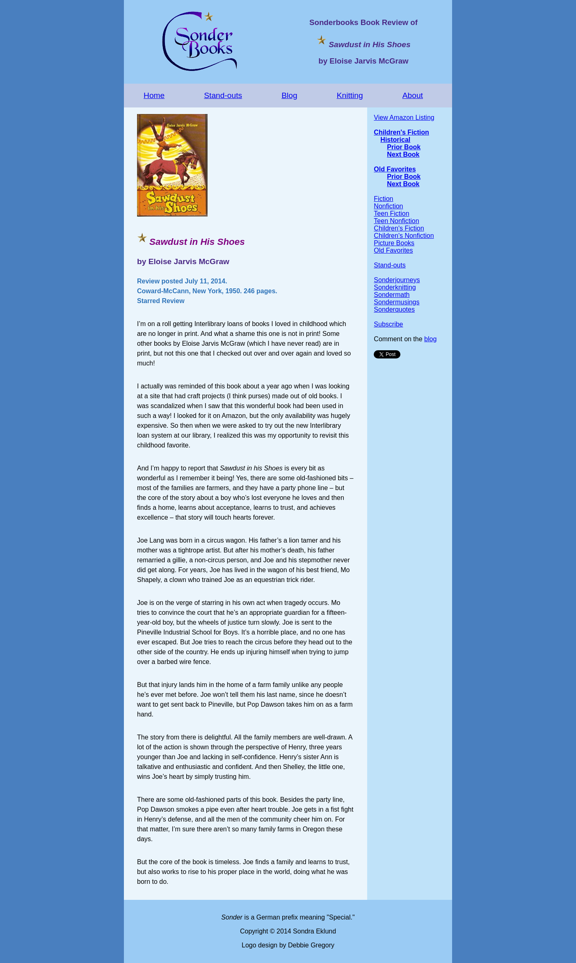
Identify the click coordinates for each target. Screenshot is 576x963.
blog (430, 338)
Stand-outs (223, 95)
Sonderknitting (395, 287)
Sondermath (391, 294)
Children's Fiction (401, 132)
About (412, 95)
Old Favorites (395, 169)
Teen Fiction (391, 213)
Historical (395, 139)
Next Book (403, 154)
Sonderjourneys (397, 279)
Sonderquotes (394, 309)
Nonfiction (388, 206)
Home (154, 95)
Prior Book (404, 147)
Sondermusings (396, 302)
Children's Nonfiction (404, 235)
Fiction (383, 198)
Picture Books (394, 243)
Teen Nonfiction (396, 220)
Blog (289, 95)
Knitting (350, 95)
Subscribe (388, 324)
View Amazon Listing (404, 117)
